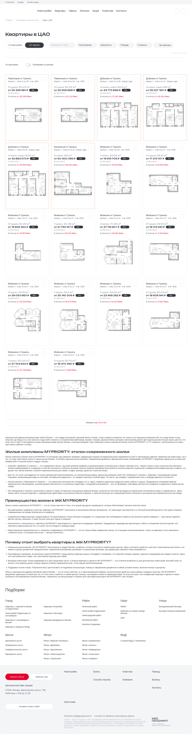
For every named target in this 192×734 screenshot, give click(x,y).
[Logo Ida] (161, 722)
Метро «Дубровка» (52, 645)
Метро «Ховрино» (90, 658)
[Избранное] (184, 11)
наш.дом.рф (68, 728)
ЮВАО (123, 606)
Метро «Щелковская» (53, 649)
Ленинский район (89, 606)
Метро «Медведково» (91, 649)
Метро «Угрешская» (90, 654)
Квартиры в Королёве (53, 606)
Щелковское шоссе (13, 641)
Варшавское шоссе (13, 654)
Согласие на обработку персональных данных (114, 716)
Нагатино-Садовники (91, 624)
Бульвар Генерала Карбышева (172, 611)
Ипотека (84, 10)
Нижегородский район (91, 615)
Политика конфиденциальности (78, 716)
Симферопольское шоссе (16, 649)
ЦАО (123, 618)
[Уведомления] (177, 11)
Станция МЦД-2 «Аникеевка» (133, 641)
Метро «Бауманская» (91, 641)
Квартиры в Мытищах (53, 613)
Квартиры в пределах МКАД (17, 627)
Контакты (121, 10)
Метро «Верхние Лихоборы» (56, 641)
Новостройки (44, 10)
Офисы (73, 10)
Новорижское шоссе (14, 645)
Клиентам (107, 10)
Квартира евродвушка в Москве (57, 620)
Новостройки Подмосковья (93, 611)
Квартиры (60, 10)
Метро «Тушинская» (52, 658)
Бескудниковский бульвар (170, 606)
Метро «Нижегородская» (54, 654)
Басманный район (90, 620)
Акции (95, 10)
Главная (8, 20)
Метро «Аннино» (89, 645)
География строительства (27, 20)
